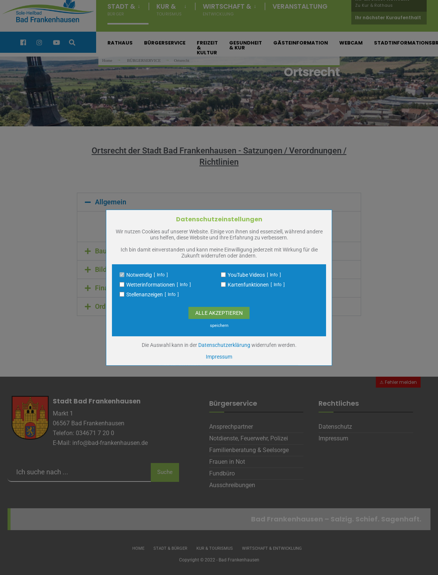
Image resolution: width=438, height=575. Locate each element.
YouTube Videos (246, 275)
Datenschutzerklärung (224, 345)
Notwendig (139, 275)
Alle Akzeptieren (219, 313)
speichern (219, 325)
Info (161, 275)
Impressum (219, 357)
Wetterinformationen (150, 285)
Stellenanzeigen (144, 294)
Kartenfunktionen (248, 285)
